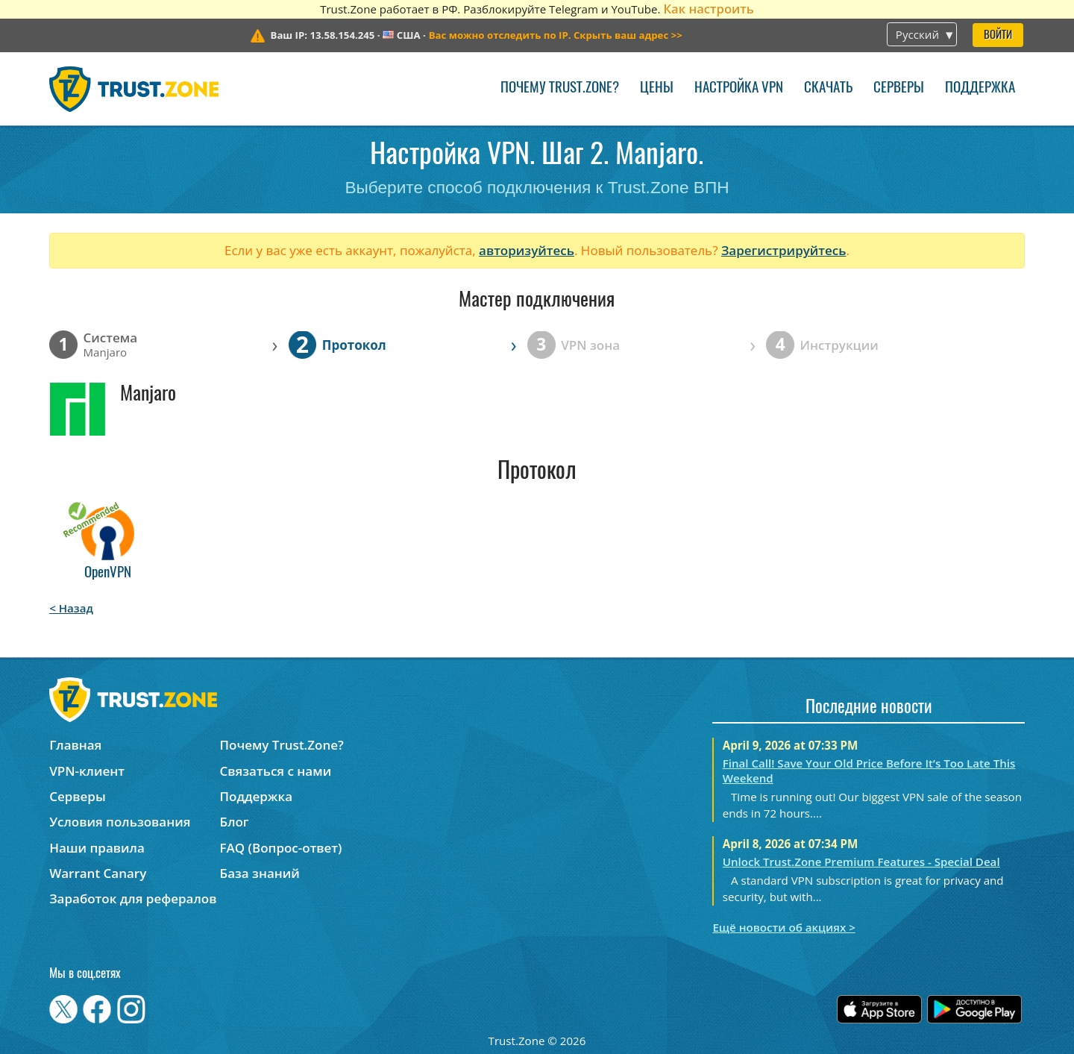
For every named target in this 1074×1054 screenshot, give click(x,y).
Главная (75, 744)
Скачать (828, 88)
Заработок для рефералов (132, 898)
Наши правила (97, 847)
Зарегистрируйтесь (784, 250)
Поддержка (980, 88)
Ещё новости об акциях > (783, 927)
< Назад (71, 607)
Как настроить (708, 8)
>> (555, 35)
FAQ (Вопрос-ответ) (281, 847)
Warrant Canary (97, 873)
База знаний (260, 873)
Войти (998, 35)
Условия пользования (119, 821)
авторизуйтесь (526, 250)
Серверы (898, 88)
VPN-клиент (87, 770)
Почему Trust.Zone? (559, 88)
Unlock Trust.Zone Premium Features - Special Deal (861, 861)
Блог (234, 821)
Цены (656, 88)
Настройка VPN (738, 88)
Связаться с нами (276, 770)
